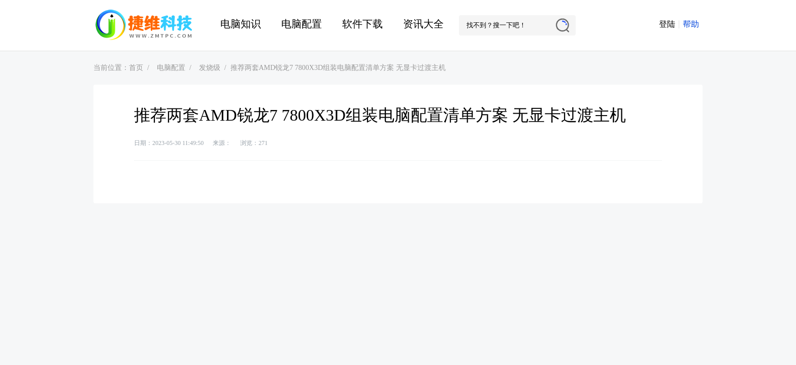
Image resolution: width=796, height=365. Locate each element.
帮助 (691, 24)
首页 (136, 67)
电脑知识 (240, 23)
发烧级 (209, 67)
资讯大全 (423, 23)
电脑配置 (301, 23)
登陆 (667, 24)
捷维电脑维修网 (144, 25)
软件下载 (362, 23)
